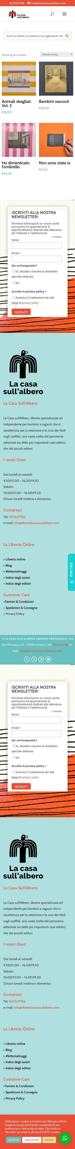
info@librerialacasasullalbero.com (36, 523)
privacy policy (30, 302)
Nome (15, 240)
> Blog (7, 565)
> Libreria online (14, 559)
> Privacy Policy (13, 1098)
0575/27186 (17, 517)
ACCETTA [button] (13, 1139)
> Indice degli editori (17, 583)
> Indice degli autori (16, 577)
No (17, 283)
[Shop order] (56, 54)
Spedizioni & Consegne (21, 608)
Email (16, 253)
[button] (65, 1138)
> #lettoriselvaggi (15, 571)
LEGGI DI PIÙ (32, 1139)
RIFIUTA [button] (49, 1139)
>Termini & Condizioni (18, 602)
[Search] (67, 36)
